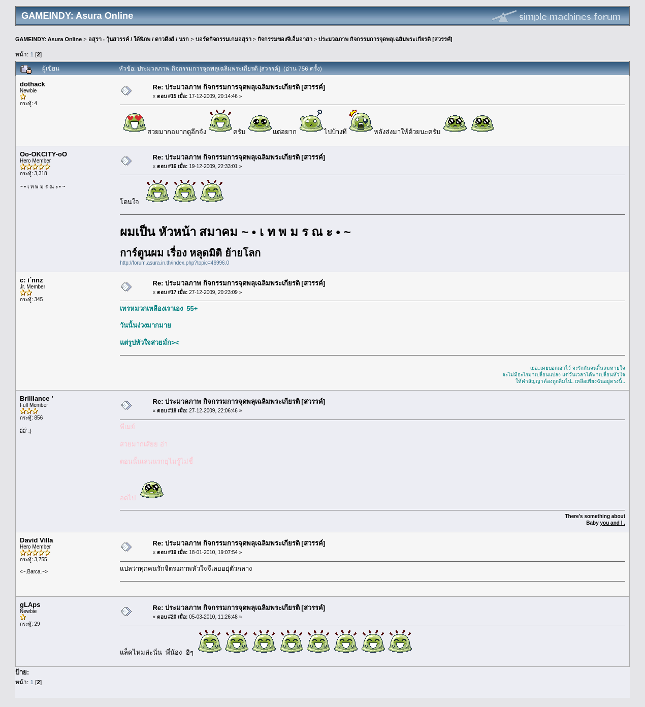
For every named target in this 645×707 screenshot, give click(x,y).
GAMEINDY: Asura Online (48, 39)
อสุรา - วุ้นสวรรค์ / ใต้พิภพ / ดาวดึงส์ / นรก (138, 39)
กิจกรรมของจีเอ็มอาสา (284, 39)
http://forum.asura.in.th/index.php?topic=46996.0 (174, 263)
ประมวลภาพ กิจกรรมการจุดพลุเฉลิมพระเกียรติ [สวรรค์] (385, 39)
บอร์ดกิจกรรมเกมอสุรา (223, 39)
